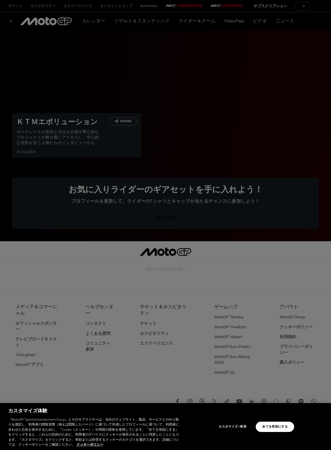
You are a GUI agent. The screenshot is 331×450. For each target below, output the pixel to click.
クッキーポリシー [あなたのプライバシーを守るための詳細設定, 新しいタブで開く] (90, 444)
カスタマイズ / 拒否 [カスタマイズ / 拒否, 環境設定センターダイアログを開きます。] (232, 426)
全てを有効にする (275, 426)
